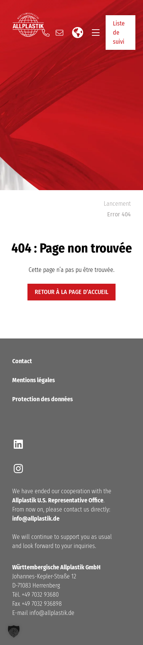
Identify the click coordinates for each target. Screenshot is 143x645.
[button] (13, 631)
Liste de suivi (119, 32)
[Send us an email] (59, 33)
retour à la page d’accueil (71, 291)
